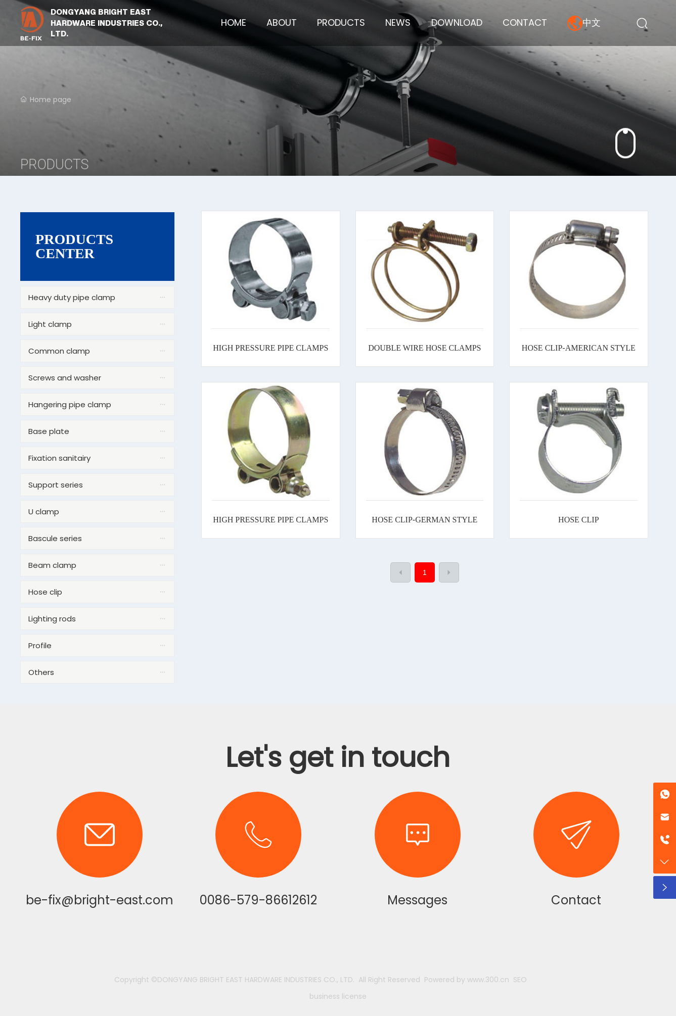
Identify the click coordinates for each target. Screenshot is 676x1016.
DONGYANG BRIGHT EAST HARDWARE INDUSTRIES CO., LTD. (106, 23)
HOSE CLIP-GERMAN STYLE (424, 519)
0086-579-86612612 (258, 900)
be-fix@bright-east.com (99, 900)
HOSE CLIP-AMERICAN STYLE (579, 348)
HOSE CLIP (578, 519)
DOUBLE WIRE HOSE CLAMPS (424, 348)
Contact (576, 900)
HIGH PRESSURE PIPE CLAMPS (270, 348)
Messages (417, 900)
